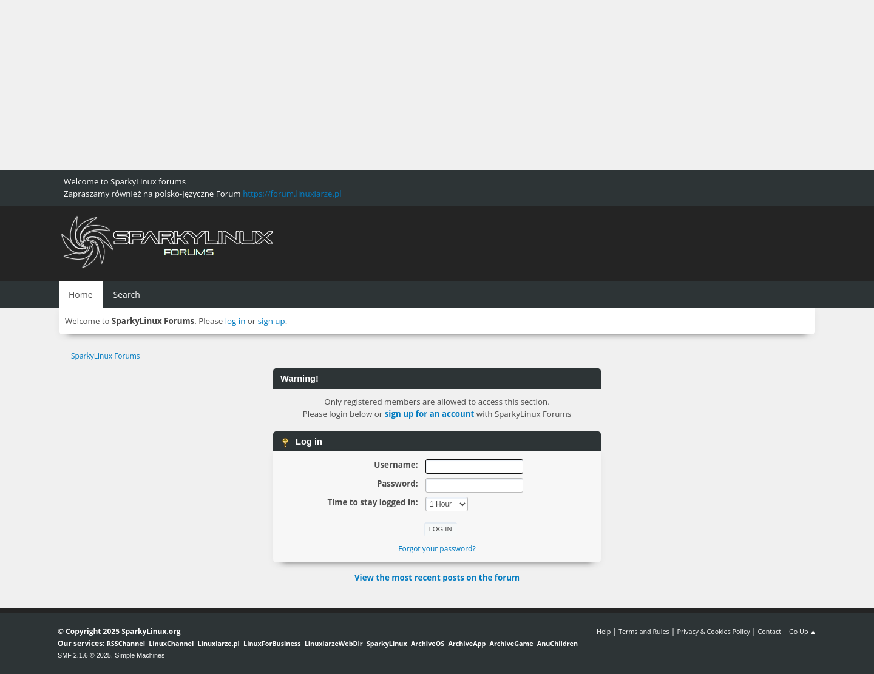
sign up (271, 320)
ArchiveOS (427, 643)
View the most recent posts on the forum (437, 577)
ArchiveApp (467, 643)
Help (604, 631)
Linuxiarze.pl (219, 643)
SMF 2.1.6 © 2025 (84, 655)
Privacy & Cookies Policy (713, 631)
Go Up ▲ (802, 631)
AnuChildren (557, 643)
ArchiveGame (511, 643)
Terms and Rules (643, 631)
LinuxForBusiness (271, 643)
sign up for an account (430, 413)
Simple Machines (139, 655)
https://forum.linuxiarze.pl (292, 193)
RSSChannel (126, 643)
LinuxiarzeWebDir (334, 643)
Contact (769, 631)
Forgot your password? (436, 549)
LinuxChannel (171, 643)
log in (235, 320)
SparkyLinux (387, 643)
